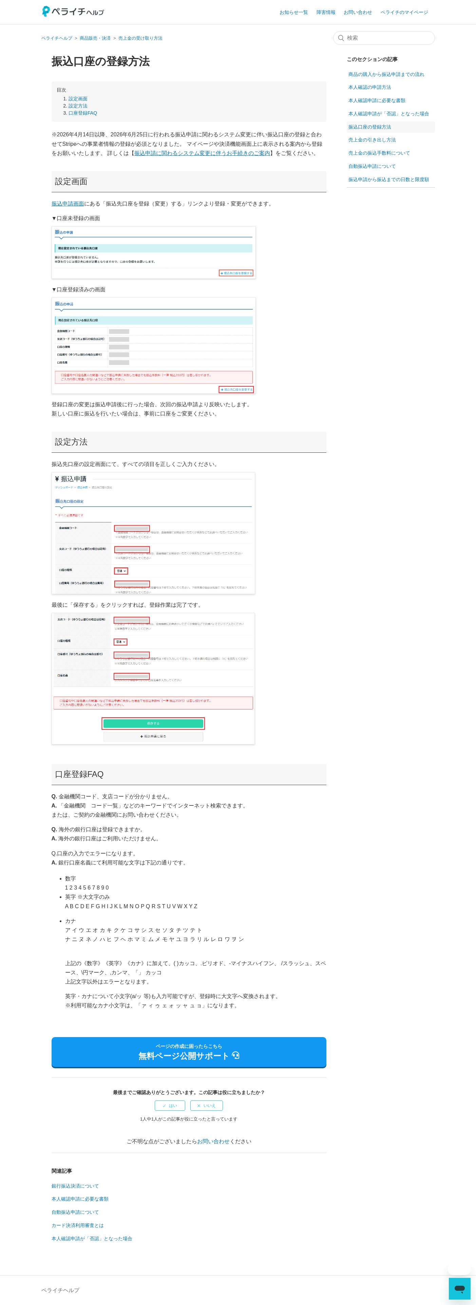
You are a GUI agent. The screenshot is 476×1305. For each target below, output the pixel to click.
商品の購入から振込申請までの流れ (386, 74)
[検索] (384, 38)
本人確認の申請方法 (369, 87)
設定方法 (78, 106)
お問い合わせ (358, 12)
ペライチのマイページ (404, 12)
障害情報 (326, 12)
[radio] (170, 1106)
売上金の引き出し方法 (372, 139)
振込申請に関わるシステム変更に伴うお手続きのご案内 (202, 153)
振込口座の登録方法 (369, 127)
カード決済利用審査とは (78, 1225)
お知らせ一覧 (294, 12)
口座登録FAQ (83, 113)
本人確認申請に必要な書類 (80, 1199)
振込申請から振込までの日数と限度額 (388, 179)
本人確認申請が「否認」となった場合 (92, 1238)
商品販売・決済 (95, 38)
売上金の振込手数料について (379, 153)
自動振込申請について (75, 1212)
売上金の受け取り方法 (140, 38)
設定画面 (78, 98)
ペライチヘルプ (56, 38)
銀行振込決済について (75, 1186)
